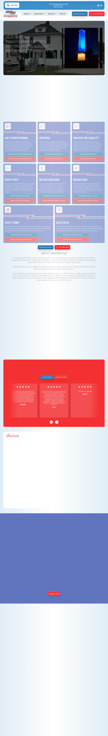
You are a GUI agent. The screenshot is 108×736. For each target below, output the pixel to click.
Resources (51, 14)
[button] (27, 13)
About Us (62, 14)
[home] (10, 13)
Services (26, 14)
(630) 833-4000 (58, 7)
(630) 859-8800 (58, 6)
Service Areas (38, 14)
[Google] (101, 5)
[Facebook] (98, 5)
